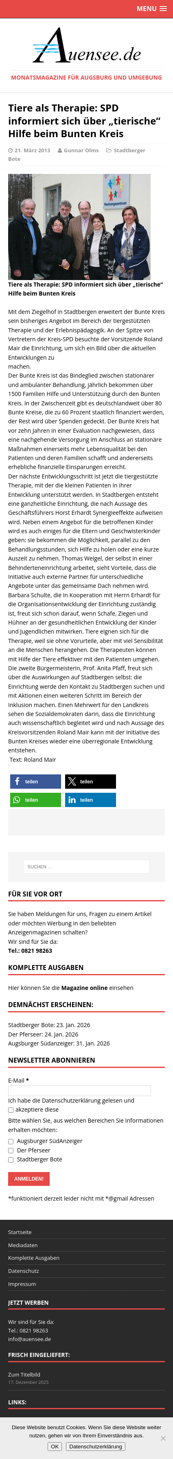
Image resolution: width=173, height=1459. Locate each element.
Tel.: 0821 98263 (30, 950)
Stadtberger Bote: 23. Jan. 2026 (49, 1025)
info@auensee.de (29, 1339)
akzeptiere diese (33, 1109)
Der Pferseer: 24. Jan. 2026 (43, 1034)
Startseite (20, 1232)
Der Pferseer (29, 1150)
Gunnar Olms (81, 150)
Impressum (22, 1284)
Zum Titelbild (24, 1374)
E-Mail (18, 1080)
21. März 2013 (32, 150)
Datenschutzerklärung (71, 1100)
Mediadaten (23, 1245)
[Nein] (163, 1438)
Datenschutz (23, 1270)
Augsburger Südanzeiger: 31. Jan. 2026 (59, 1043)
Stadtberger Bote (35, 1159)
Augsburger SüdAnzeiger (45, 1141)
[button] (35, 781)
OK (55, 1446)
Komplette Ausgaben (33, 1257)
